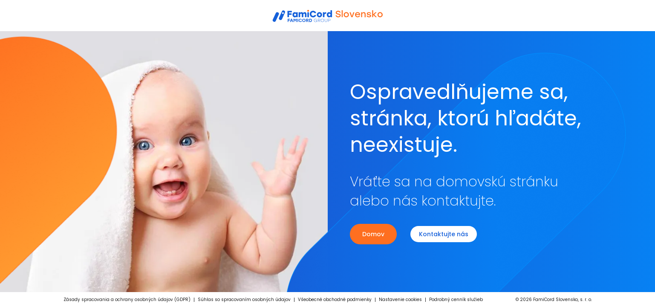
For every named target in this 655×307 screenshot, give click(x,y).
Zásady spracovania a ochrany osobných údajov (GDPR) (126, 299)
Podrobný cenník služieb (456, 299)
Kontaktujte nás (443, 234)
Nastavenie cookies (400, 299)
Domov (373, 234)
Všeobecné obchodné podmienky (335, 299)
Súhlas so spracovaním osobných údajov (244, 299)
